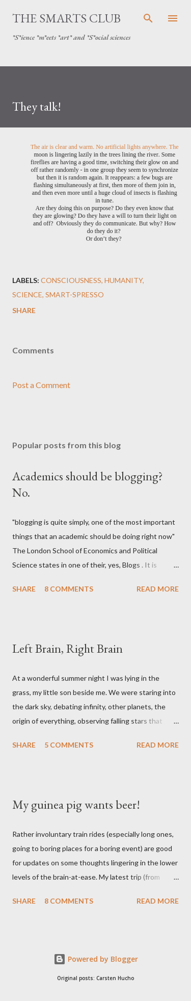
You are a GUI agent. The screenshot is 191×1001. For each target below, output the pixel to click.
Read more (158, 588)
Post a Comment (41, 385)
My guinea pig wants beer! (76, 804)
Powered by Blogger (95, 959)
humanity (123, 280)
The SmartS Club (66, 18)
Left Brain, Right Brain (67, 648)
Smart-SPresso (74, 294)
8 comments (68, 588)
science (27, 294)
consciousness (71, 280)
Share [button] (24, 310)
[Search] (148, 18)
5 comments (68, 744)
